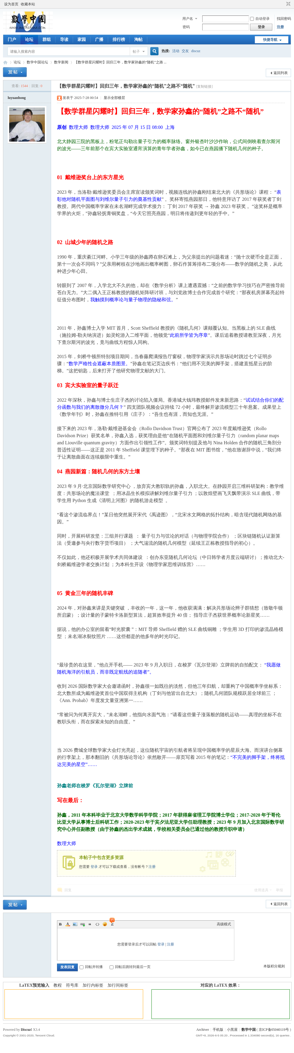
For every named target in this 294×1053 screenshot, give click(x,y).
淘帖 (138, 39)
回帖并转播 (91, 967)
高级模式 (224, 924)
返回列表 (281, 73)
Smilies (105, 924)
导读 (64, 39)
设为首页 (11, 4)
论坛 (29, 39)
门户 (12, 39)
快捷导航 (270, 40)
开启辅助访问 (282, 4)
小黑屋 (232, 1030)
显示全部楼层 (114, 98)
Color (68, 924)
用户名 (187, 19)
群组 (46, 39)
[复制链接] (204, 86)
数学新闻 (61, 62)
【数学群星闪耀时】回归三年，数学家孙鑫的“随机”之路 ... (120, 62)
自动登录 (260, 19)
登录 (94, 867)
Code (97, 924)
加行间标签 (118, 985)
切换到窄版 (287, 4)
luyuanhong (17, 98)
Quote (90, 924)
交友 (185, 51)
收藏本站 (28, 4)
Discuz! (26, 1030)
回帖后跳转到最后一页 (130, 967)
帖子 (136, 51)
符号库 (72, 985)
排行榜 (119, 39)
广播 (99, 39)
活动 (175, 51)
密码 (186, 27)
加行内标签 (93, 985)
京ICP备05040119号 (274, 1030)
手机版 (218, 1030)
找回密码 (284, 19)
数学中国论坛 (37, 62)
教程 (57, 985)
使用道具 (261, 890)
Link (83, 924)
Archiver (202, 1030)
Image (75, 924)
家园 (82, 39)
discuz (195, 51)
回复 (68, 890)
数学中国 (5, 62)
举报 (279, 890)
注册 (280, 27)
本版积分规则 (274, 966)
